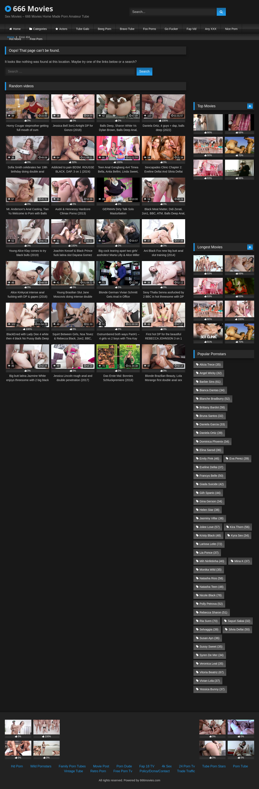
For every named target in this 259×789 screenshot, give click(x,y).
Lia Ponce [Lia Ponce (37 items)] (209, 552)
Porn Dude (124, 766)
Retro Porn (98, 771)
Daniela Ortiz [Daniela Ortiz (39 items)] (211, 432)
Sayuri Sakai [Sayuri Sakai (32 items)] (239, 621)
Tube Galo (82, 29)
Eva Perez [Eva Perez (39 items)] (239, 458)
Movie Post (101, 766)
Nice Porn (231, 29)
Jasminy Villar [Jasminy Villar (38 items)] (211, 518)
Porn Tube (240, 766)
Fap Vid (191, 29)
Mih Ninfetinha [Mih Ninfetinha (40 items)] (212, 561)
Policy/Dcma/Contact (155, 771)
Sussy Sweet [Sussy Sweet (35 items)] (211, 646)
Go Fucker (171, 29)
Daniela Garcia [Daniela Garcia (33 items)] (212, 424)
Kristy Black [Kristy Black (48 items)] (210, 535)
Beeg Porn (104, 29)
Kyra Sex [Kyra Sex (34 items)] (240, 535)
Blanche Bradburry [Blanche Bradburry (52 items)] (215, 398)
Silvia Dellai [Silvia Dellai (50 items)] (239, 629)
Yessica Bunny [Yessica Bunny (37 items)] (212, 689)
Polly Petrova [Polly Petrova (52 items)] (211, 603)
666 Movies (29, 9)
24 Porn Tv (187, 766)
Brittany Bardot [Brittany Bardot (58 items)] (212, 407)
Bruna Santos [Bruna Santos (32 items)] (211, 415)
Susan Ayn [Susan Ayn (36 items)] (209, 638)
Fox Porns (149, 29)
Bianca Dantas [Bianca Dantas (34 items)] (212, 390)
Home (17, 29)
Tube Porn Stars (214, 766)
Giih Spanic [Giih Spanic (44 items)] (210, 492)
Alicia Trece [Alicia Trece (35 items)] (210, 364)
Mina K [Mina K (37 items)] (242, 561)
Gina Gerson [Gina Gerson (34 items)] (211, 501)
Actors (63, 29)
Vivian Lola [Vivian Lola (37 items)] (210, 680)
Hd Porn (17, 766)
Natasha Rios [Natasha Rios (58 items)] (211, 578)
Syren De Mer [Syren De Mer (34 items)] (211, 655)
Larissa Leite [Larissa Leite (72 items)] (211, 544)
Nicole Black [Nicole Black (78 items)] (211, 595)
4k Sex (167, 766)
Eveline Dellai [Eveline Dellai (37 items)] (211, 467)
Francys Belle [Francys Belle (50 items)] (211, 475)
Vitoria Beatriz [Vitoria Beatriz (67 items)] (212, 672)
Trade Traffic (186, 771)
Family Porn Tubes (72, 766)
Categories (40, 29)
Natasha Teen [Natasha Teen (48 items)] (211, 586)
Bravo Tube (127, 29)
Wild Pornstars (40, 766)
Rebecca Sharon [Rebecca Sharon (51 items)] (213, 612)
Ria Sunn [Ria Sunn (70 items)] (209, 621)
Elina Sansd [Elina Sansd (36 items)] (210, 450)
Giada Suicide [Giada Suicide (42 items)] (212, 484)
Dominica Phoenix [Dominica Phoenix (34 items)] (214, 441)
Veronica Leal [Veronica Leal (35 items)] (211, 663)
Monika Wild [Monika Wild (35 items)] (210, 569)
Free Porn (36, 39)
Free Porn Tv (122, 771)
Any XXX (210, 29)
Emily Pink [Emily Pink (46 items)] (209, 458)
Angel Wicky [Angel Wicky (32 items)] (211, 373)
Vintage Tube (73, 771)
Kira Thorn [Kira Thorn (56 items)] (239, 527)
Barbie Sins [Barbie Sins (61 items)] (210, 381)
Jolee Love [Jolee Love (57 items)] (210, 527)
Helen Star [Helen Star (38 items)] (209, 509)
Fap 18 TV (146, 766)
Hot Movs (15, 39)
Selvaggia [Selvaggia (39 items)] (209, 629)
